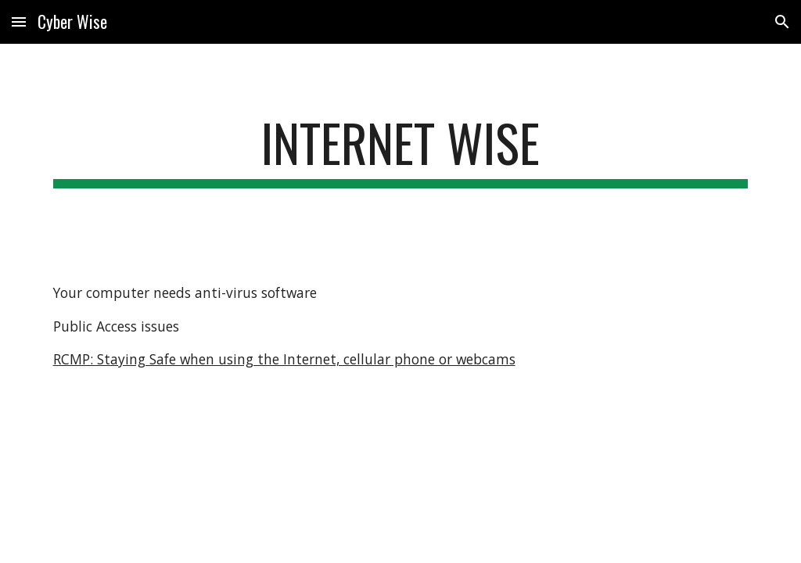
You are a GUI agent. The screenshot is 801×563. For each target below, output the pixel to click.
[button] (19, 21)
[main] (401, 150)
